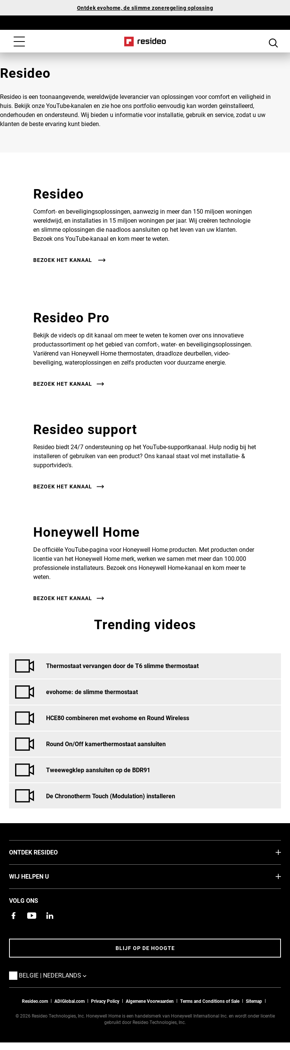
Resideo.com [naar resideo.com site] (35, 1001)
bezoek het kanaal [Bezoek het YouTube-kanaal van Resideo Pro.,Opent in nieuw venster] (62, 383)
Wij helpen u (40, 876)
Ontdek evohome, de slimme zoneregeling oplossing (145, 7)
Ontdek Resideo (44, 852)
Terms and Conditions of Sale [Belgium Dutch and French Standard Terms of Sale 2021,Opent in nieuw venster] (209, 1001)
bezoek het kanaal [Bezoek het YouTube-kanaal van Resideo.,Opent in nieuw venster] (63, 260)
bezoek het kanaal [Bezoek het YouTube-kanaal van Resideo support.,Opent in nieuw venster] (62, 486)
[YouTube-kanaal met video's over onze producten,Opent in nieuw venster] (31, 915)
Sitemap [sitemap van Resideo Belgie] (254, 1001)
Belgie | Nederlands (64, 975)
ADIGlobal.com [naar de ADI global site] (69, 1001)
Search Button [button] (273, 42)
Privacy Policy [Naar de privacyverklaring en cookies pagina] (105, 1001)
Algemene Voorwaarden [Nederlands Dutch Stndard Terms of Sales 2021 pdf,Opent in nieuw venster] (150, 1001)
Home (145, 41)
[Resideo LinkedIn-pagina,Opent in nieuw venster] (49, 915)
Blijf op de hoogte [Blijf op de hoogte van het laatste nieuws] (145, 947)
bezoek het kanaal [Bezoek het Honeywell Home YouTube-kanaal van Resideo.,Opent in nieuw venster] (62, 598)
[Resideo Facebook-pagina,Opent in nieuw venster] (13, 915)
